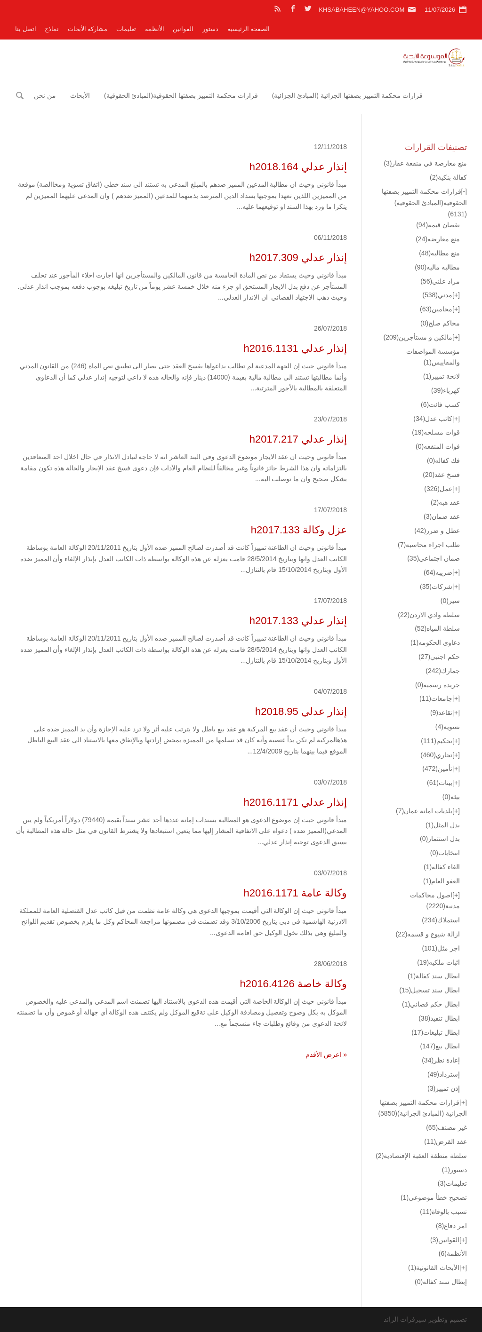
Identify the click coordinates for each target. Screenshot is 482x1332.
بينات (439, 782)
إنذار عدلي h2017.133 (298, 620)
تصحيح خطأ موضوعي (434, 1197)
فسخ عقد (441, 474)
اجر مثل (441, 948)
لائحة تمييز (441, 376)
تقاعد (441, 712)
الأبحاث (80, 95)
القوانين (183, 28)
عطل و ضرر (437, 530)
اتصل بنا (25, 28)
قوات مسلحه (436, 432)
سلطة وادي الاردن (429, 614)
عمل (438, 488)
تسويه (447, 726)
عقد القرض (445, 1141)
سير (450, 600)
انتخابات (445, 852)
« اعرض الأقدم (326, 1054)
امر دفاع (451, 1225)
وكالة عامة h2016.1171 (295, 893)
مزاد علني (440, 281)
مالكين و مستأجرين (418, 337)
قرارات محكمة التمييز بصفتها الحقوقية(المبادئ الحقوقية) (181, 95)
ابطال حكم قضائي (431, 1004)
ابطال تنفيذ (439, 1018)
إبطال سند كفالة (441, 1281)
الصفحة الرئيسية (248, 28)
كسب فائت (440, 404)
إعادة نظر (441, 1060)
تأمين (437, 768)
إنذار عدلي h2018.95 (301, 711)
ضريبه (438, 572)
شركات (436, 586)
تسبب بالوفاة (443, 1211)
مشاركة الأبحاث (88, 28)
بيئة (451, 797)
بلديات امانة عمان (424, 811)
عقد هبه (445, 502)
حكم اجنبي (439, 656)
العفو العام (441, 881)
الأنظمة (154, 28)
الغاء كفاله (442, 867)
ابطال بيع (440, 1046)
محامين (436, 309)
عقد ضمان (442, 516)
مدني (437, 295)
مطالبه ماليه (437, 267)
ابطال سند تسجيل (429, 990)
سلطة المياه (437, 628)
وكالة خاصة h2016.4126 (293, 984)
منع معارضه (438, 239)
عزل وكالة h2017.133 (299, 530)
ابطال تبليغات (435, 1032)
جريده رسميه (437, 685)
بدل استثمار (440, 838)
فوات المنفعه (438, 446)
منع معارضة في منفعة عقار (425, 163)
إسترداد (443, 1074)
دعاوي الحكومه (435, 642)
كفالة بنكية (448, 177)
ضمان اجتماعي (433, 558)
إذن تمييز (443, 1088)
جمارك (443, 670)
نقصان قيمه (438, 225)
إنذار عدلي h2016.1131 (295, 348)
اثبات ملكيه (438, 962)
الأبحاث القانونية (433, 1267)
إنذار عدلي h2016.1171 (295, 802)
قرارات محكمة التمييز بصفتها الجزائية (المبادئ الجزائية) (347, 95)
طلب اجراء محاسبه (429, 544)
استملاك (441, 920)
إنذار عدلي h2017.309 (298, 257)
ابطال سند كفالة (434, 976)
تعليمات (126, 28)
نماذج (52, 28)
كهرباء (445, 390)
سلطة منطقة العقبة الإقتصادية (421, 1155)
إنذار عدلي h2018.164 (298, 167)
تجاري (436, 755)
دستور (210, 28)
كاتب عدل (432, 418)
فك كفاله (443, 460)
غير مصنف (446, 1127)
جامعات (435, 698)
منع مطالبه (439, 253)
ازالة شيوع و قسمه (427, 934)
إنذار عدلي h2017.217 (298, 439)
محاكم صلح (440, 323)
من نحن (45, 95)
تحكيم (436, 741)
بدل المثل (443, 825)
